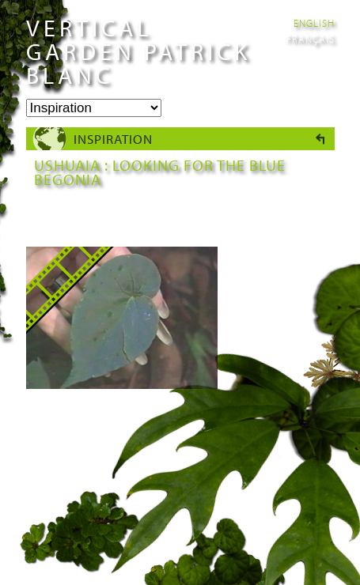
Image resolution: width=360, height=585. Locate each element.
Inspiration (113, 138)
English (314, 23)
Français (310, 38)
